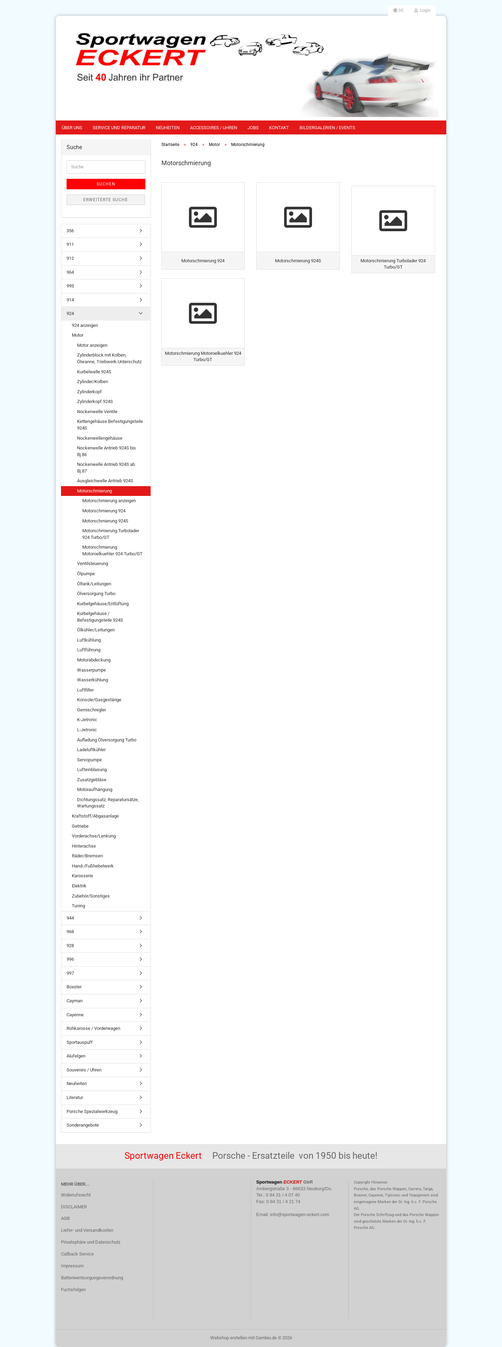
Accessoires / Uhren (213, 127)
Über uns (72, 127)
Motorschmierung (94, 490)
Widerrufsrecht (76, 1195)
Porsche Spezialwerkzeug (92, 1111)
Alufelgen (76, 1056)
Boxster (74, 986)
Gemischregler (91, 709)
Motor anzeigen (92, 345)
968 (70, 931)
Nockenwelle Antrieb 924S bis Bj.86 (106, 451)
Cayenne (75, 1014)
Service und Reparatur (119, 127)
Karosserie (82, 875)
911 (70, 244)
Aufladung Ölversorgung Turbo (106, 739)
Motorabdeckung (94, 659)
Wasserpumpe (91, 670)
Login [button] (422, 10)
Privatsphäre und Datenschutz (90, 1242)
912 (70, 258)
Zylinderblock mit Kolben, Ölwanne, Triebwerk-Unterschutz (109, 358)
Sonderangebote (83, 1125)
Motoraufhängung (94, 789)
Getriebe (80, 826)
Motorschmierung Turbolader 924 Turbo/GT (110, 534)
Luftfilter (85, 690)
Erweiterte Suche (105, 199)
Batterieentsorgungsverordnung (92, 1277)
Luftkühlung (89, 640)
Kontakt (279, 127)
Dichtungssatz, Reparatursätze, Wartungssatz (108, 803)
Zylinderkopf (89, 391)
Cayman (75, 1000)
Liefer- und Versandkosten (87, 1230)
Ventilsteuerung (92, 563)
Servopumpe (89, 759)
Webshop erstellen (228, 1337)
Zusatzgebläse (91, 779)
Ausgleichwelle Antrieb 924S (105, 480)
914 (70, 299)
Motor (77, 335)
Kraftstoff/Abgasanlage (95, 816)
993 (70, 285)
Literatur (75, 1097)
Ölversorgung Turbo (96, 593)
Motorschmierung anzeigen (109, 500)
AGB (65, 1218)
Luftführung (88, 649)
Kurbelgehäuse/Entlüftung (103, 603)
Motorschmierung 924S (105, 521)
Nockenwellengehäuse (99, 438)
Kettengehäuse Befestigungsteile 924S (110, 425)
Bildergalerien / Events (327, 127)
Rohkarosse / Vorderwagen (93, 1028)
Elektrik (79, 885)
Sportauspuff (80, 1042)
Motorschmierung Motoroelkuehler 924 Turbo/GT (112, 550)
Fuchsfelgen (73, 1289)
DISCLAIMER (74, 1206)
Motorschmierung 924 (104, 510)
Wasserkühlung (92, 679)
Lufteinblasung (92, 769)
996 (70, 959)
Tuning (78, 905)
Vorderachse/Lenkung (94, 836)
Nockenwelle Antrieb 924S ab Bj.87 (106, 468)
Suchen (106, 184)
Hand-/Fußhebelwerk (93, 866)
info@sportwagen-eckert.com (299, 1214)
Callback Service (77, 1254)
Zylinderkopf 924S (95, 401)
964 (70, 272)
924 (70, 313)
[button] (398, 10)
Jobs (253, 127)
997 (70, 973)
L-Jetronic (87, 729)
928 (70, 945)
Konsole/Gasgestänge (99, 699)
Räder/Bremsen (87, 855)
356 (70, 230)
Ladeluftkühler (91, 749)
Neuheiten (168, 127)
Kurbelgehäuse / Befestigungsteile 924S (100, 617)
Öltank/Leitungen (94, 583)
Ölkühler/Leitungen (96, 629)
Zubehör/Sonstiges (91, 896)
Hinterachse (84, 846)
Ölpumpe (86, 573)
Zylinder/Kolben (92, 381)
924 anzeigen (85, 325)
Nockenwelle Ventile (97, 411)
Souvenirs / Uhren (84, 1070)
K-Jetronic (87, 719)
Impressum (72, 1265)
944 (70, 918)
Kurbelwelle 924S (94, 371)
